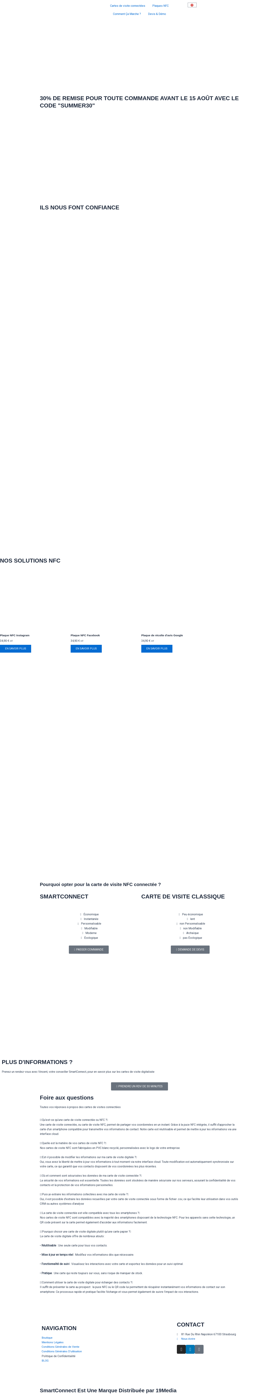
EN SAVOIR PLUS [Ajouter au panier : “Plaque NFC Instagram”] (16, 649)
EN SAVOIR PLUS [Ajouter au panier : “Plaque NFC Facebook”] (87, 649)
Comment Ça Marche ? (127, 14)
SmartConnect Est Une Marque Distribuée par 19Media (113, 1390)
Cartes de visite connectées (127, 5)
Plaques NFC (160, 5)
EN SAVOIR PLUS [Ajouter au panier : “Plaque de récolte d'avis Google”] (158, 649)
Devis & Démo (157, 14)
